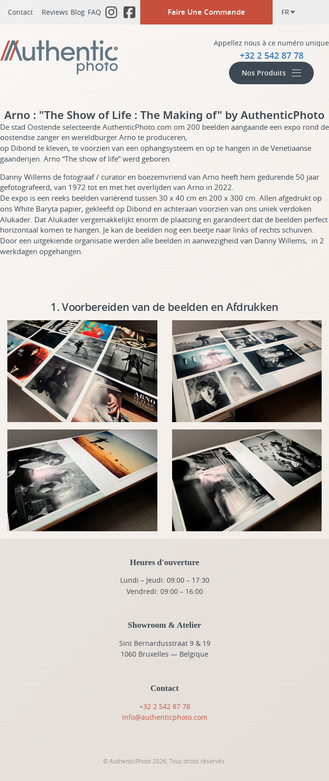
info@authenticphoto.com (164, 717)
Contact (20, 12)
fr (288, 12)
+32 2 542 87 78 (164, 706)
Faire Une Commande (206, 12)
